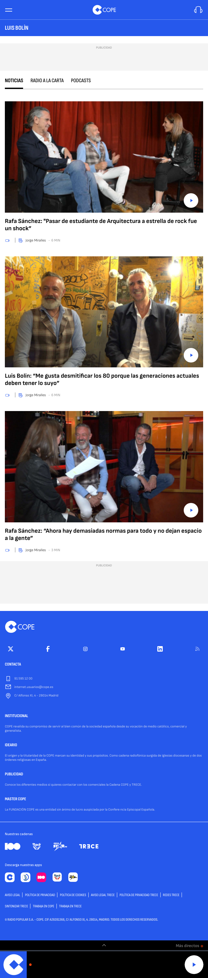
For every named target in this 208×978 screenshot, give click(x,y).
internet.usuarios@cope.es (33, 687)
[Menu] (8, 10)
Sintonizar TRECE (16, 906)
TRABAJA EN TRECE (70, 906)
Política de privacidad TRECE (139, 895)
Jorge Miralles (36, 240)
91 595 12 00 (23, 679)
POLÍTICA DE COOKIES (73, 895)
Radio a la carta (46, 81)
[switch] (104, 945)
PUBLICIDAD (14, 774)
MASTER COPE (15, 799)
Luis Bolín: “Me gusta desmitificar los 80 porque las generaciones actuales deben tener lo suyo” (102, 379)
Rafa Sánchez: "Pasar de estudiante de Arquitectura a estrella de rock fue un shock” (101, 225)
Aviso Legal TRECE (103, 895)
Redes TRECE (171, 895)
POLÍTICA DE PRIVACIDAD (40, 895)
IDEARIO (11, 745)
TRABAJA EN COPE (43, 906)
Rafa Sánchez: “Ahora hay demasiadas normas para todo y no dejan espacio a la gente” (103, 534)
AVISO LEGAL (12, 895)
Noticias (14, 81)
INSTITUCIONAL (16, 716)
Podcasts (81, 81)
